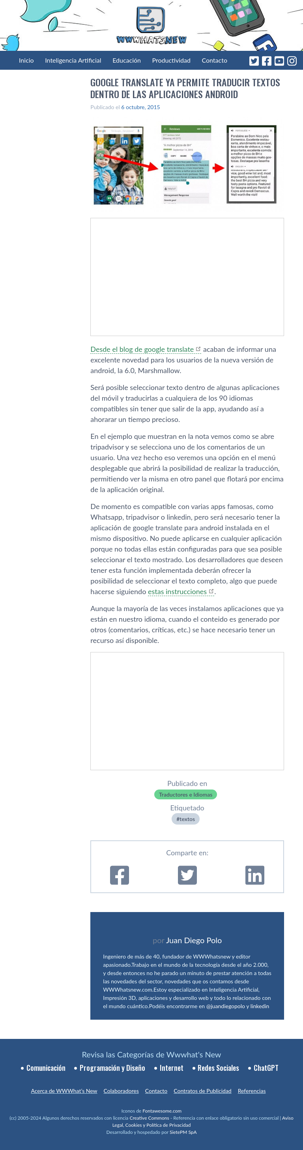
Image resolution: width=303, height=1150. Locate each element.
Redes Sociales (218, 1068)
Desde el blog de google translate (142, 349)
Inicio (26, 60)
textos (187, 819)
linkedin (260, 1006)
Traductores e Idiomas (185, 794)
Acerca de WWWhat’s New (64, 1090)
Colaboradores (121, 1090)
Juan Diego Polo (194, 940)
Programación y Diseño (112, 1068)
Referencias (252, 1090)
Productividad (171, 60)
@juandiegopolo (225, 1006)
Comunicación (45, 1068)
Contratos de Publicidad (202, 1090)
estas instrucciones (177, 591)
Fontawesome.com (161, 1111)
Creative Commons (149, 1118)
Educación (126, 60)
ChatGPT (266, 1068)
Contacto (214, 60)
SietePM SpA (183, 1132)
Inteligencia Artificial (73, 60)
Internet (171, 1068)
